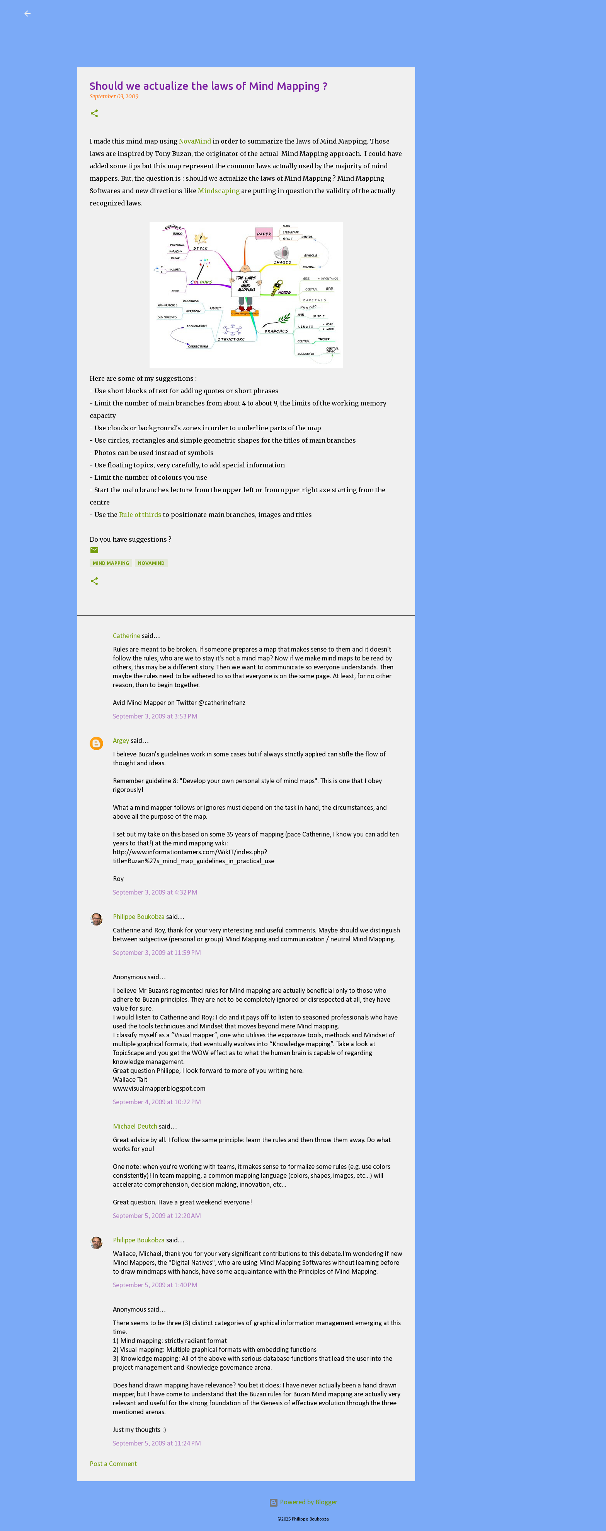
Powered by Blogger (303, 1502)
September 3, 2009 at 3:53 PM (155, 716)
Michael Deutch (135, 1127)
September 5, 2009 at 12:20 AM (157, 1216)
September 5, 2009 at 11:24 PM (157, 1443)
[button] (94, 114)
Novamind (151, 563)
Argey (121, 741)
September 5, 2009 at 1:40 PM (155, 1285)
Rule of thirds (140, 514)
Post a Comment (113, 1464)
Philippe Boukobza (139, 917)
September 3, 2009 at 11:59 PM (157, 953)
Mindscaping (219, 191)
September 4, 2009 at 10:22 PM (157, 1102)
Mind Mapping (111, 563)
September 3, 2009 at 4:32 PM (155, 892)
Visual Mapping (82, 13)
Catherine (126, 636)
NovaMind (195, 141)
